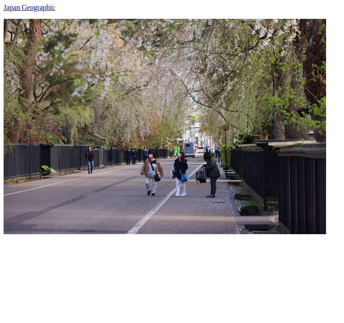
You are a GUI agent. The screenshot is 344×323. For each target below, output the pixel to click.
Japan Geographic (29, 7)
